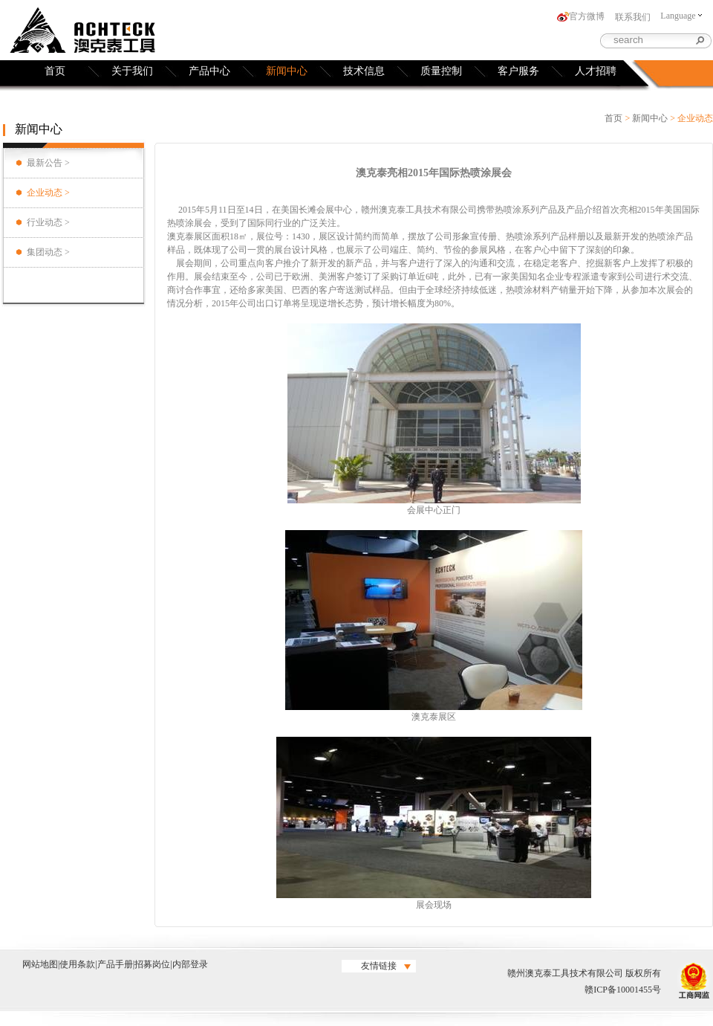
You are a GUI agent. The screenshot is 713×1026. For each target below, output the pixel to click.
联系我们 (633, 17)
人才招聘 (595, 71)
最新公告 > (48, 163)
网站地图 (40, 964)
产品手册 (115, 964)
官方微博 (587, 16)
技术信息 (364, 71)
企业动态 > (48, 192)
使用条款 (77, 964)
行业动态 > (48, 222)
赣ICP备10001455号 (623, 989)
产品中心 (209, 71)
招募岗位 (152, 964)
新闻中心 (286, 71)
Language (680, 15)
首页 (55, 71)
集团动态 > (48, 252)
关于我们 (132, 71)
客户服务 (518, 71)
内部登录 (190, 964)
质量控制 (441, 71)
